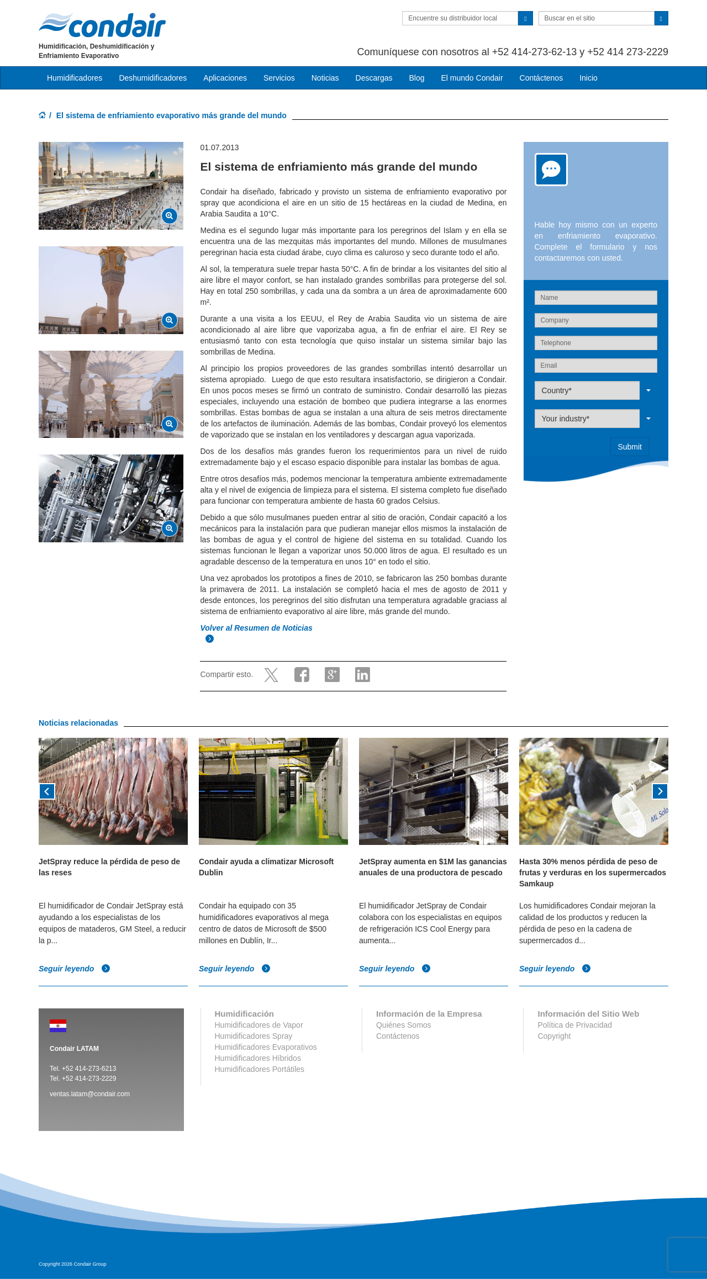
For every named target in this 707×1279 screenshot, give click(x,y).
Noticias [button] (325, 77)
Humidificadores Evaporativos (266, 1047)
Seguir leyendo (74, 969)
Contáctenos (541, 77)
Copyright (554, 1036)
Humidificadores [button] (74, 77)
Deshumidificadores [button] (153, 77)
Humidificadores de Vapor (259, 1025)
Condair (102, 25)
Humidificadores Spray (254, 1036)
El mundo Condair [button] (472, 77)
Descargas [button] (374, 77)
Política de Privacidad (574, 1025)
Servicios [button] (279, 77)
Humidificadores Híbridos (258, 1058)
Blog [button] (416, 77)
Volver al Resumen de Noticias (257, 627)
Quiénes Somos (403, 1025)
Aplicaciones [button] (225, 77)
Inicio (588, 77)
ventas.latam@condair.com (90, 1094)
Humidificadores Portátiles (260, 1069)
